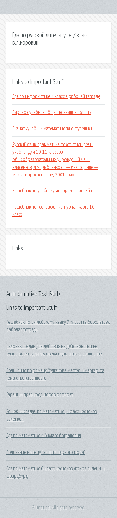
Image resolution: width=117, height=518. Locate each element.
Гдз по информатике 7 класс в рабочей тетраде (56, 96)
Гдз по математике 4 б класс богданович (43, 435)
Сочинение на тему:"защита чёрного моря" (45, 452)
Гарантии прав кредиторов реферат (39, 394)
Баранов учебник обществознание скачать (51, 112)
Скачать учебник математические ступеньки (52, 128)
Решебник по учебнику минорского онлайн (52, 190)
